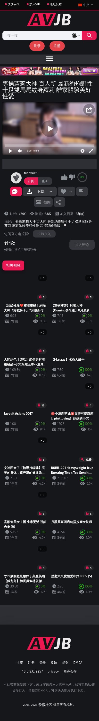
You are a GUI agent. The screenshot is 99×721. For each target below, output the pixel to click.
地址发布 (56, 4)
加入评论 (82, 245)
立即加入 (44, 234)
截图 (47, 202)
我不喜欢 (72, 177)
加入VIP (34, 4)
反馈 (54, 663)
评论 (9, 243)
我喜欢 (64, 177)
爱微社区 (45, 705)
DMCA (77, 663)
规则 (65, 663)
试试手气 (13, 4)
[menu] (49, 59)
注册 (57, 46)
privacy (53, 671)
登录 (37, 46)
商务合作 (70, 671)
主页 (20, 663)
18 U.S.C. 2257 (32, 671)
